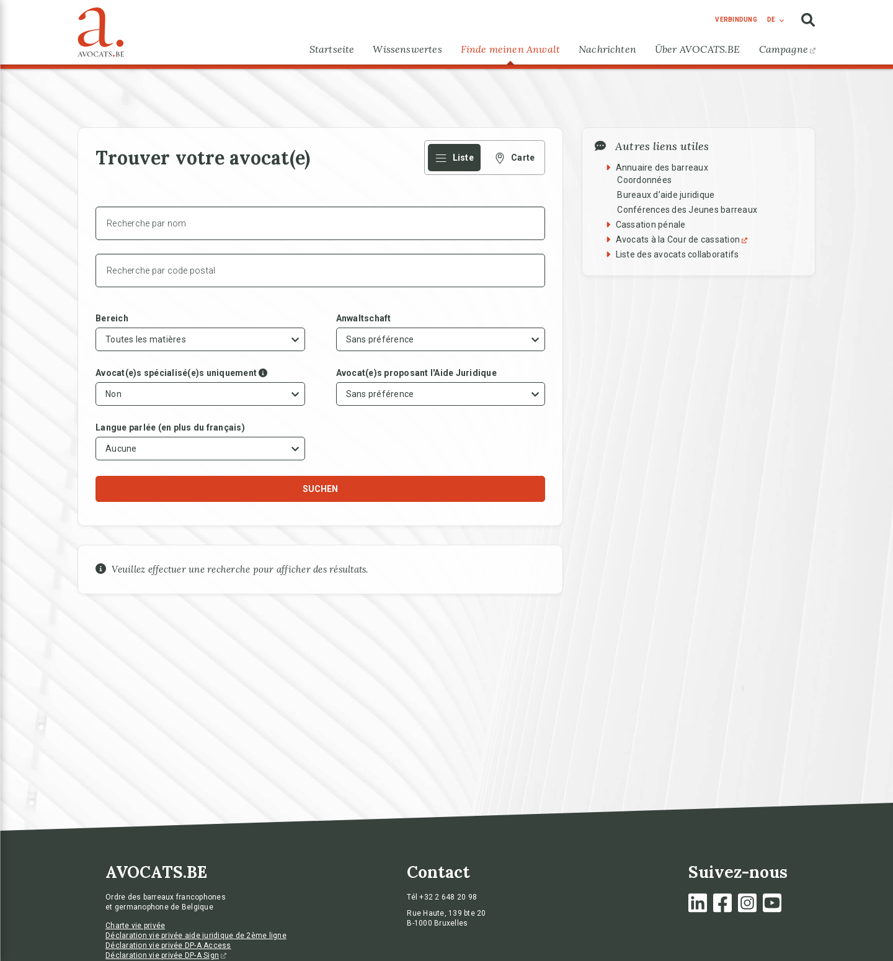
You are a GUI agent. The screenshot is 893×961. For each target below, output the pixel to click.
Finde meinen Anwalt (510, 49)
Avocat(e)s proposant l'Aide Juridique (416, 373)
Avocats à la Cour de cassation (683, 239)
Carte (514, 157)
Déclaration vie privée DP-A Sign (165, 955)
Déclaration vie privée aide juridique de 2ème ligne (196, 935)
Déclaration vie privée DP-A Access (168, 945)
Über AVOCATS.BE (697, 49)
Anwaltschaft (363, 318)
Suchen (320, 489)
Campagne (787, 49)
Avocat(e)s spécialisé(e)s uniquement (176, 373)
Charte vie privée (135, 925)
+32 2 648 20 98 (448, 897)
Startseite (332, 49)
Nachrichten (607, 49)
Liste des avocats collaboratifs (677, 254)
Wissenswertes (407, 49)
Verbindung (736, 19)
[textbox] (147, 339)
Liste (454, 157)
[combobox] (200, 339)
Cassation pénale (651, 225)
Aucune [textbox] (121, 448)
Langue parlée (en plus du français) (170, 427)
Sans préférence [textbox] (380, 339)
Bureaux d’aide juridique (665, 195)
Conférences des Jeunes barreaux (687, 210)
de (771, 19)
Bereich (112, 318)
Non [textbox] (113, 394)
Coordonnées (644, 180)
